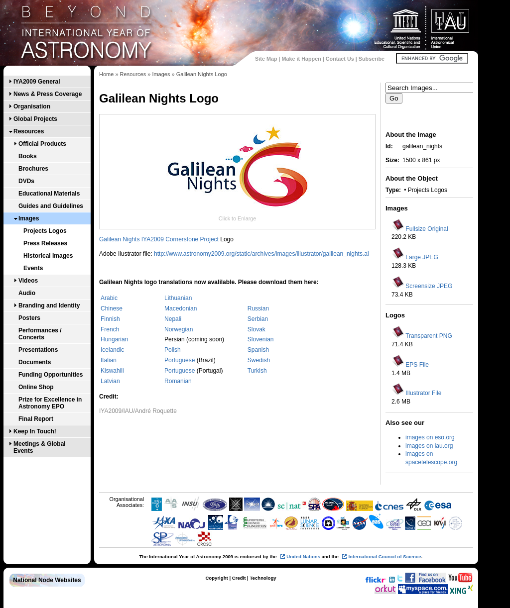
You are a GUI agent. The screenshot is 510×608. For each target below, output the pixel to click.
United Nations (303, 556)
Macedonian (180, 308)
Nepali (172, 318)
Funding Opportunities (50, 374)
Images (28, 218)
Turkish (257, 370)
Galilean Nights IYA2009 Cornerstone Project (159, 239)
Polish (172, 349)
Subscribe (371, 59)
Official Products (42, 143)
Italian (109, 360)
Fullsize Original (426, 228)
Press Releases (45, 243)
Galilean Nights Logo (201, 74)
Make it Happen (301, 59)
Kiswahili (112, 370)
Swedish (259, 360)
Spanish (258, 349)
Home (106, 74)
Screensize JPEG (428, 286)
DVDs (26, 181)
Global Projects (35, 118)
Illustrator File (423, 393)
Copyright (216, 578)
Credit (239, 578)
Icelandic (112, 349)
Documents (34, 362)
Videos (28, 280)
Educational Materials (49, 193)
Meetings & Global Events (39, 447)
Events (33, 268)
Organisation (31, 106)
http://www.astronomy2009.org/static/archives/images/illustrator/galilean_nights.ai (261, 253)
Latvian (110, 381)
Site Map (266, 59)
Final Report (35, 418)
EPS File (417, 364)
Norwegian (178, 329)
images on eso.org (430, 437)
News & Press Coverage (47, 94)
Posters (29, 317)
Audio (26, 293)
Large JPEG (421, 257)
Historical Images (48, 255)
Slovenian (261, 339)
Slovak (256, 329)
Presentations (38, 349)
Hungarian (114, 339)
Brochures (33, 168)
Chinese (112, 308)
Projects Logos (45, 230)
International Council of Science (384, 556)
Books (27, 156)
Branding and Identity (49, 305)
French (110, 329)
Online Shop (36, 387)
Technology (263, 578)
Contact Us (340, 59)
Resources (28, 131)
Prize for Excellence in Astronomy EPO (50, 403)
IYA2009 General (36, 81)
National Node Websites (47, 580)
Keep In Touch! (34, 431)
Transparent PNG (428, 335)
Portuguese (180, 360)
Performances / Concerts (40, 334)
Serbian (258, 318)
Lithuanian (178, 298)
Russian (258, 308)
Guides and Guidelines (50, 206)
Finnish (110, 318)
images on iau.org (429, 445)
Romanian (178, 381)
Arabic (109, 298)
